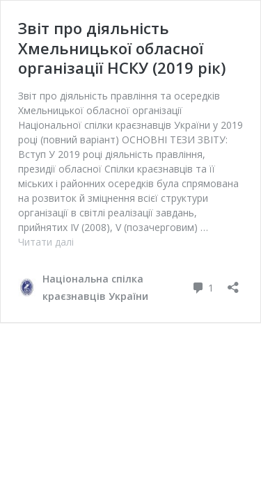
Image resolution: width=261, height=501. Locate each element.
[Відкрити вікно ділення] (233, 283)
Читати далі (46, 241)
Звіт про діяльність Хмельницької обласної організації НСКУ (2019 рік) (122, 47)
